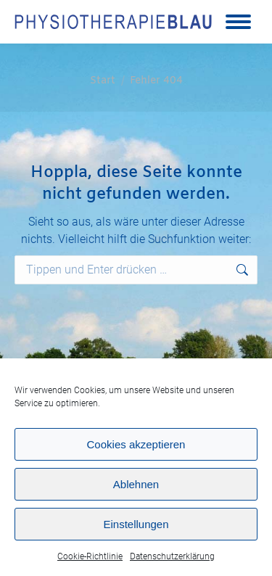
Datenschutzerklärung (172, 556)
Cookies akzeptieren (136, 444)
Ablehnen (136, 484)
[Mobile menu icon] (238, 22)
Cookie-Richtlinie (90, 556)
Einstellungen (135, 524)
